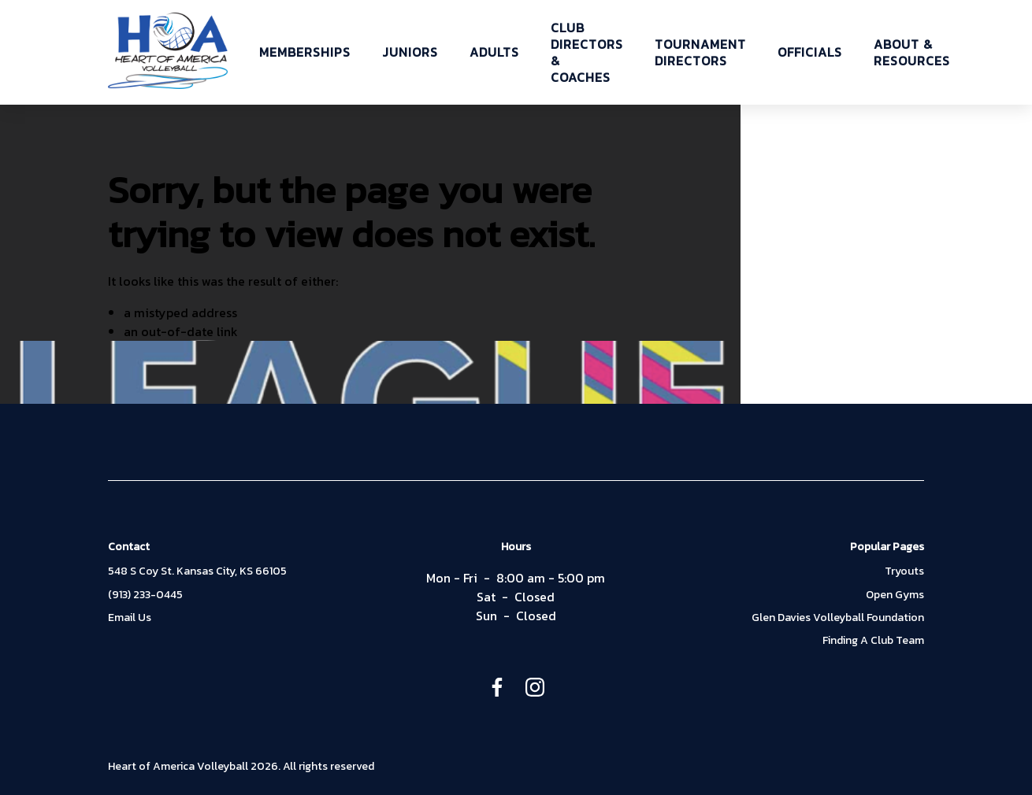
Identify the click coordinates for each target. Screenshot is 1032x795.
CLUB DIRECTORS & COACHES (587, 52)
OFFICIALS (810, 52)
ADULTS (494, 52)
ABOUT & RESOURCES (912, 52)
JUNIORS (410, 52)
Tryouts (904, 571)
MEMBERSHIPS (305, 52)
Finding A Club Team (873, 641)
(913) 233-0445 (145, 595)
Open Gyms (895, 595)
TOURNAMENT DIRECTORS (700, 52)
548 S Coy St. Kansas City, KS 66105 (197, 571)
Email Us (129, 618)
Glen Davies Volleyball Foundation (838, 618)
